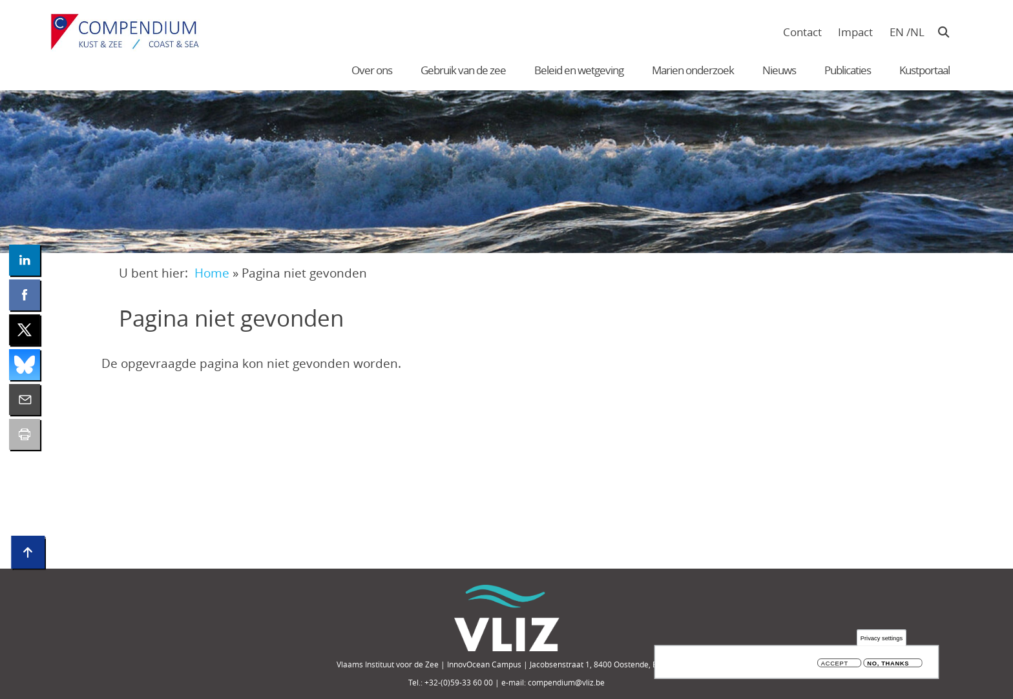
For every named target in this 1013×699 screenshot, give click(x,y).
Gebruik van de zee (463, 70)
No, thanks (888, 665)
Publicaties (847, 70)
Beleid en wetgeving (578, 70)
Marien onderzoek (693, 70)
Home (211, 273)
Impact (855, 32)
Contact (802, 32)
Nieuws (779, 70)
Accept (834, 665)
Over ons (371, 70)
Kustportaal (924, 70)
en (897, 32)
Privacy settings (882, 639)
